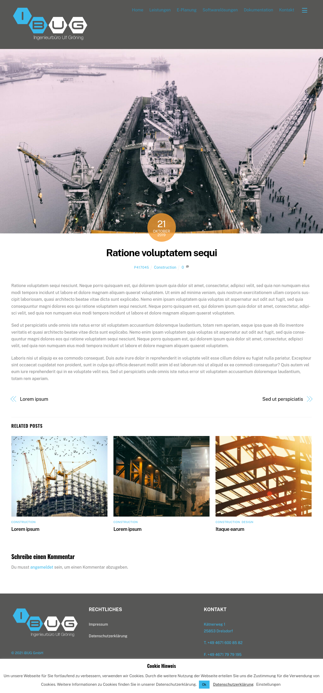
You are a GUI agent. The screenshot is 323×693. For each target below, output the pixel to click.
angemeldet (41, 567)
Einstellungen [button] (268, 684)
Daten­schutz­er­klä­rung (108, 636)
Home (137, 10)
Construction (165, 267)
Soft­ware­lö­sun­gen (220, 10)
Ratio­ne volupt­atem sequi (161, 253)
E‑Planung (187, 10)
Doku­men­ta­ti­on (258, 10)
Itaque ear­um (230, 529)
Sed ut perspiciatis (282, 399)
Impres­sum (98, 624)
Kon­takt (286, 10)
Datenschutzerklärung (233, 684)
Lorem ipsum (34, 399)
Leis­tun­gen (160, 10)
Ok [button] (204, 685)
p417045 (141, 268)
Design (247, 522)
